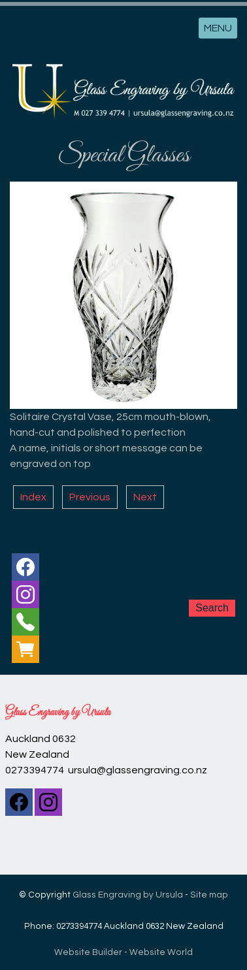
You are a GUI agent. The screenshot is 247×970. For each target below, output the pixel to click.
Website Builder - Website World (123, 952)
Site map (209, 894)
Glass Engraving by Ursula (128, 894)
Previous (89, 497)
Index (33, 497)
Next (145, 497)
